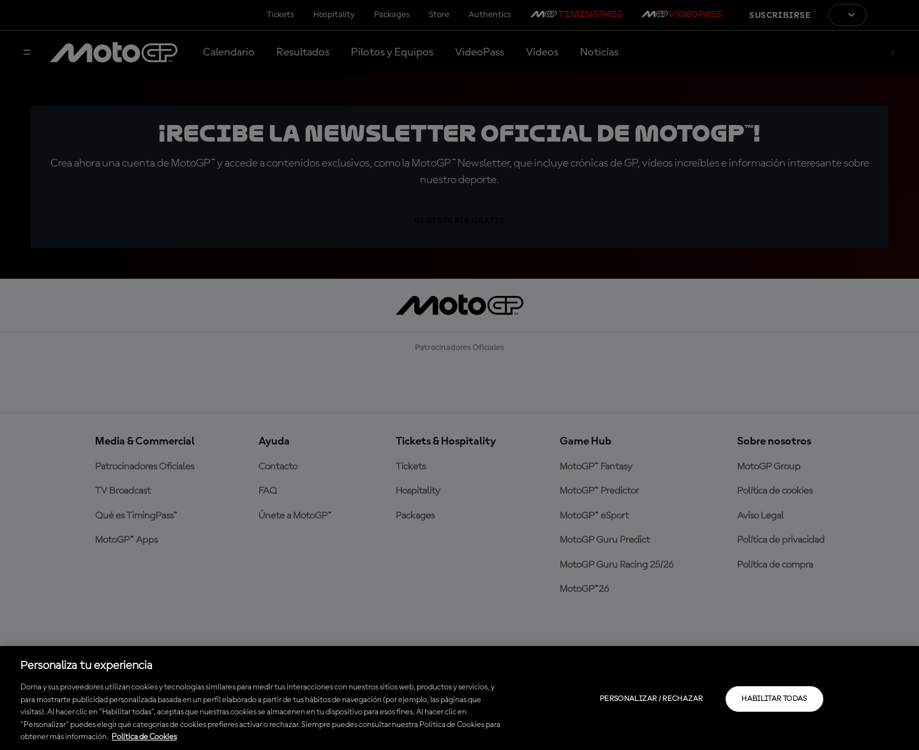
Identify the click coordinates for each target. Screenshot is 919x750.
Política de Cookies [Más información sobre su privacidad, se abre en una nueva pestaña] (144, 737)
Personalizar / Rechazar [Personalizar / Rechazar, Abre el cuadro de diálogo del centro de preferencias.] (651, 699)
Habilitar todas (774, 699)
